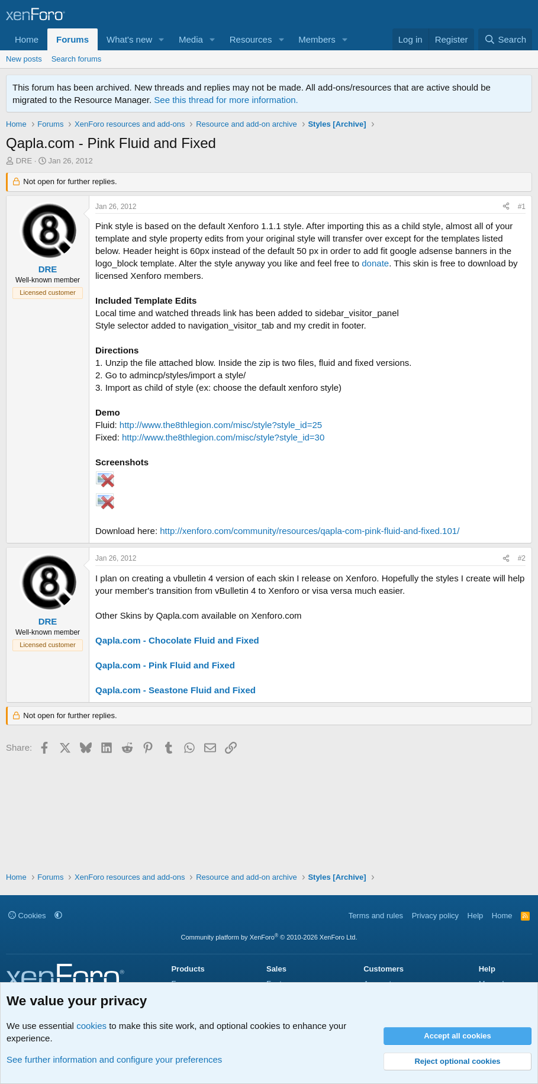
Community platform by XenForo (269, 937)
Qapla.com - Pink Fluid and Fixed (165, 665)
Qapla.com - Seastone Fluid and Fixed (175, 690)
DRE (24, 160)
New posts (24, 58)
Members (317, 39)
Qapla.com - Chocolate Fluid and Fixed (177, 640)
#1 (522, 206)
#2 (522, 558)
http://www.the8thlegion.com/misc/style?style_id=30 (223, 437)
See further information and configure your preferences (114, 1059)
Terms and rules (376, 915)
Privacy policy (435, 915)
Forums (72, 39)
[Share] (506, 207)
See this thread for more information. (226, 100)
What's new (129, 39)
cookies (91, 1026)
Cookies (27, 915)
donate (375, 263)
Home (26, 39)
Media (191, 39)
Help (476, 915)
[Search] (505, 39)
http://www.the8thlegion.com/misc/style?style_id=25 (221, 425)
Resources (251, 39)
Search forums (76, 58)
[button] (161, 39)
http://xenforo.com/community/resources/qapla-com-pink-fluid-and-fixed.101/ (309, 531)
